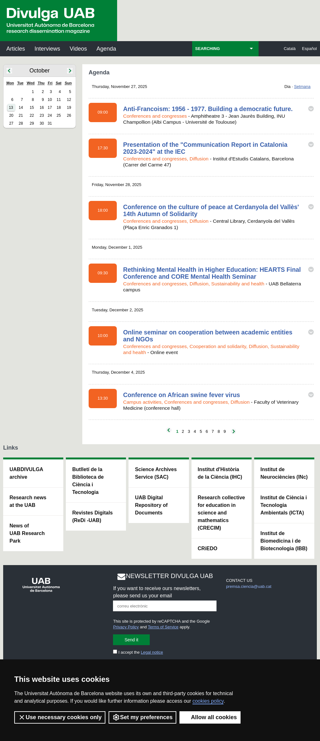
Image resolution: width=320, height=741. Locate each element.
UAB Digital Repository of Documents (151, 505)
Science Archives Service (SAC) (156, 473)
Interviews (47, 49)
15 (32, 107)
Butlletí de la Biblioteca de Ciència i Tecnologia (88, 481)
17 (49, 107)
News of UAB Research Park (27, 533)
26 (69, 115)
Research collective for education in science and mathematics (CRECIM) (221, 513)
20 (11, 115)
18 (59, 107)
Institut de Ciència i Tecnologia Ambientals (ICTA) (283, 505)
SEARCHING (207, 48)
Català (290, 48)
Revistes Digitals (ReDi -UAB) (92, 516)
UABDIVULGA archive (26, 473)
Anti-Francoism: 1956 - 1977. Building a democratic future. (208, 108)
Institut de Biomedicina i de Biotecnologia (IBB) (283, 541)
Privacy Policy (126, 627)
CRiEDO (207, 548)
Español (309, 48)
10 (49, 99)
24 (49, 115)
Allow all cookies (210, 717)
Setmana (302, 86)
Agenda (106, 49)
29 (32, 123)
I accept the (138, 652)
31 (49, 123)
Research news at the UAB (28, 501)
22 (32, 115)
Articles (15, 49)
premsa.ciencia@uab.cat (248, 586)
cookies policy (207, 701)
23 (42, 115)
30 (42, 123)
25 (59, 115)
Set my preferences (142, 717)
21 (21, 115)
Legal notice (152, 652)
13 (11, 107)
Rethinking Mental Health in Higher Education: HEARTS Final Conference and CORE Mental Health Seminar (212, 273)
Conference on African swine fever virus (181, 394)
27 (11, 123)
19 (69, 107)
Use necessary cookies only (60, 717)
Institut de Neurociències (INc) (284, 473)
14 (21, 107)
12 (69, 99)
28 (21, 123)
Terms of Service (163, 627)
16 (42, 107)
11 (59, 99)
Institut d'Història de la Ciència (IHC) (220, 473)
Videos (78, 49)
